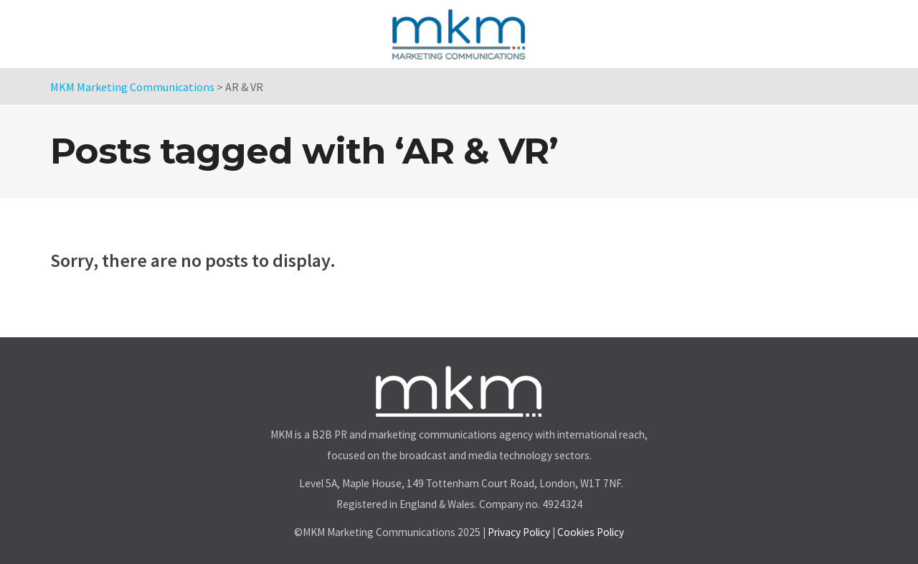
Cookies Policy (590, 532)
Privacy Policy (519, 532)
